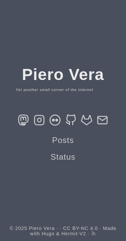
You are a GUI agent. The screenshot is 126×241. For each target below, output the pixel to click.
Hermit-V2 (73, 233)
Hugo (48, 233)
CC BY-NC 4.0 (80, 228)
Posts (63, 140)
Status (63, 156)
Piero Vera (42, 228)
